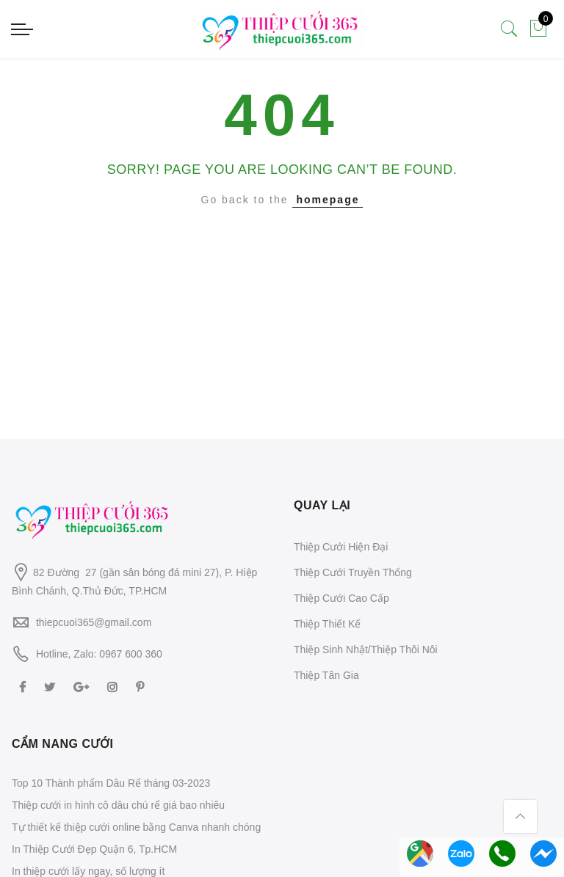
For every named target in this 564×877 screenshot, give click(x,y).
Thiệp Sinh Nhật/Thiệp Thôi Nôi (366, 649)
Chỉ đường (420, 853)
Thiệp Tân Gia (326, 675)
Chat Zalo (461, 853)
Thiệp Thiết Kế (327, 624)
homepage (327, 199)
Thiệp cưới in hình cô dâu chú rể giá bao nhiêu (118, 805)
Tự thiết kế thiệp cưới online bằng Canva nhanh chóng (136, 827)
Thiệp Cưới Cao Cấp (341, 598)
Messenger (543, 853)
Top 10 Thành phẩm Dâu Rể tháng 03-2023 (111, 783)
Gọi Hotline (502, 853)
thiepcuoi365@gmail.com (93, 622)
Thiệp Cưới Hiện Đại (341, 547)
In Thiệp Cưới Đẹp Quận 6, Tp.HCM (94, 849)
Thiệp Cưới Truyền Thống (353, 572)
